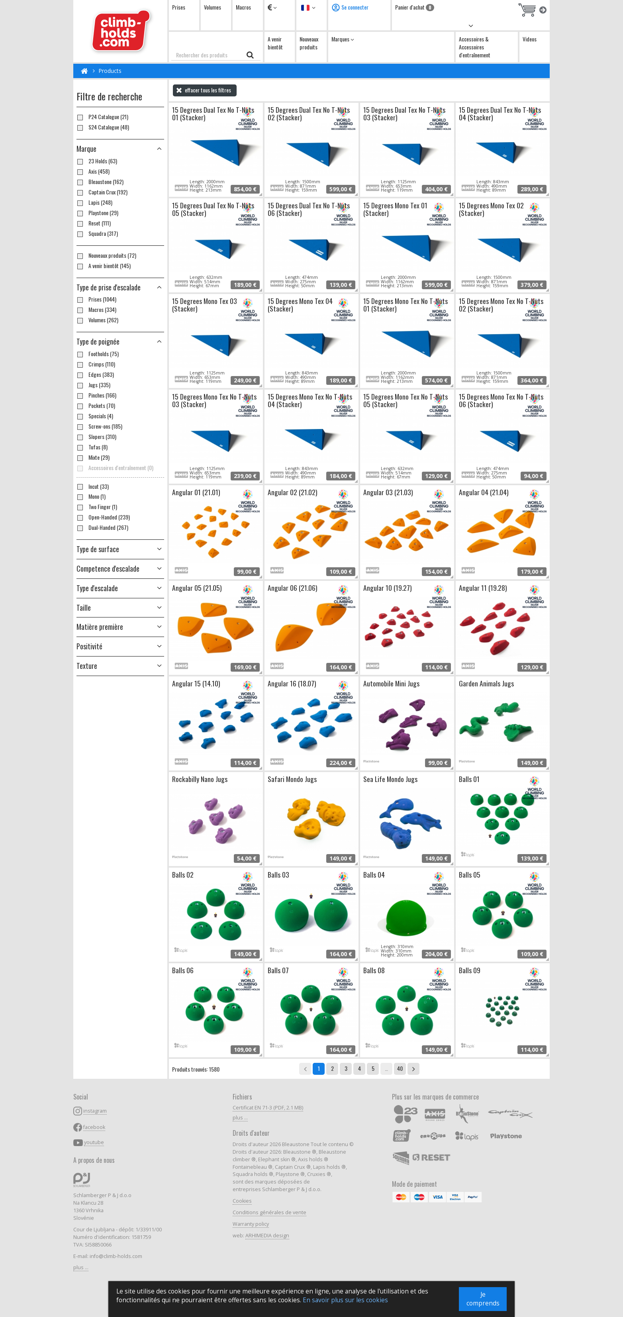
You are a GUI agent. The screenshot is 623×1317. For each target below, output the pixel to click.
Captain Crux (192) (101, 192)
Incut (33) (92, 486)
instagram (95, 1110)
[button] (120, 288)
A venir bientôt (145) (103, 266)
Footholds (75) (97, 354)
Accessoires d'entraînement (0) (114, 468)
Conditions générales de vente (269, 1212)
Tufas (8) (92, 447)
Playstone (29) (97, 213)
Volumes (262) (97, 320)
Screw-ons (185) (99, 426)
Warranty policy (251, 1224)
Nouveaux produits (309, 43)
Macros (243, 7)
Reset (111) (93, 223)
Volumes (212, 7)
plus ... (80, 1267)
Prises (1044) (96, 299)
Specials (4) (94, 416)
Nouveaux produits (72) (106, 255)
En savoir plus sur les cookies (345, 1302)
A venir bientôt (275, 43)
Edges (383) (95, 374)
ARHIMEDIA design (267, 1235)
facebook (94, 1127)
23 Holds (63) (96, 161)
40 (400, 1068)
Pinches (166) (96, 395)
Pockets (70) (95, 406)
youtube (94, 1142)
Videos (530, 39)
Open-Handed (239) (103, 517)
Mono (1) (91, 496)
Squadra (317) (97, 233)
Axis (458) (93, 171)
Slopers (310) (96, 437)
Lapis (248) (94, 202)
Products (109, 70)
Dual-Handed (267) (102, 527)
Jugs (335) (93, 385)
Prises (178, 7)
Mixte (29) (93, 457)
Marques (342, 39)
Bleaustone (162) (99, 182)
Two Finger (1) (96, 507)
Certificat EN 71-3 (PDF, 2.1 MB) (268, 1107)
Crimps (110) (95, 364)
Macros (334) (96, 310)
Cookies (242, 1200)
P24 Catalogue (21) (102, 117)
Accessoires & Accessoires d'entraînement (474, 47)
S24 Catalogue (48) (102, 127)
